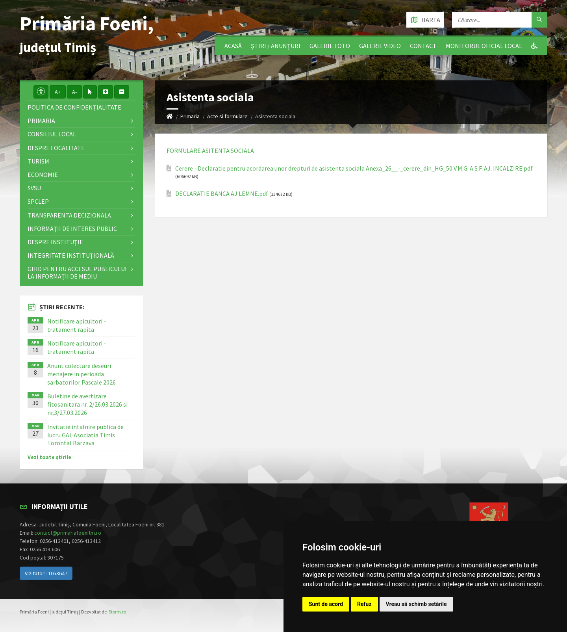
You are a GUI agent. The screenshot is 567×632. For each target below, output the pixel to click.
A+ (58, 91)
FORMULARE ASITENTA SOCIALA (210, 150)
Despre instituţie (55, 242)
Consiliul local (52, 134)
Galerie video (380, 46)
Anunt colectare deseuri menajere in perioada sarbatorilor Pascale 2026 (81, 374)
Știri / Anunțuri (275, 46)
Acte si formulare (227, 116)
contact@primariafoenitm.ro (67, 532)
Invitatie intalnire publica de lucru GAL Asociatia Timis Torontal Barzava (85, 435)
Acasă (233, 46)
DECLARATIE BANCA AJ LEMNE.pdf (221, 193)
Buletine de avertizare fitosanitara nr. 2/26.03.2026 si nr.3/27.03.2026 (87, 404)
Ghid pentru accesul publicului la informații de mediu (77, 272)
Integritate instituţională (71, 255)
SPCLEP (38, 201)
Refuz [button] (364, 604)
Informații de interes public (72, 228)
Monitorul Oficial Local (484, 46)
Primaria (190, 116)
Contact (423, 46)
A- (74, 91)
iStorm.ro (116, 612)
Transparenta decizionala (69, 215)
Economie (43, 174)
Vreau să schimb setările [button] (416, 604)
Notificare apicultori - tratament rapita (76, 325)
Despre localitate (56, 148)
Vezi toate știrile (49, 457)
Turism (38, 161)
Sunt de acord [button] (326, 604)
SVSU (34, 188)
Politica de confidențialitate (74, 107)
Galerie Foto (329, 46)
